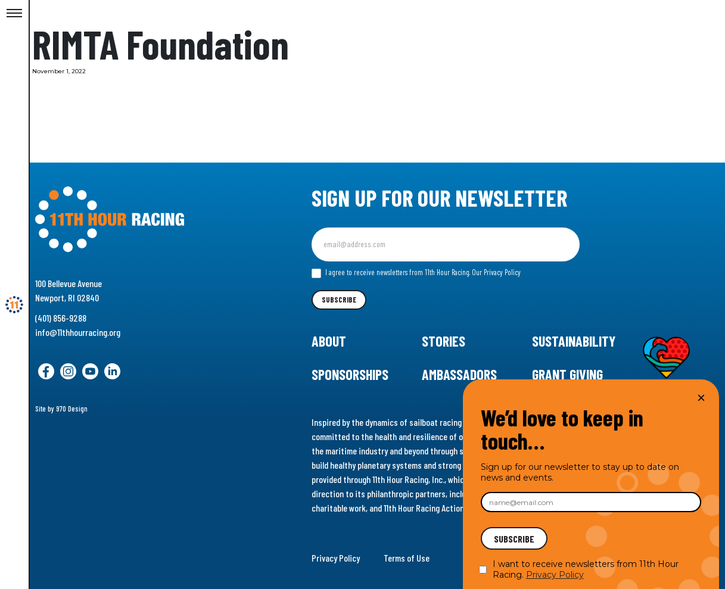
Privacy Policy (336, 557)
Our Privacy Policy (496, 272)
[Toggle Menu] (14, 13)
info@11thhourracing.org (77, 332)
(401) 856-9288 (60, 317)
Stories (443, 341)
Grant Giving (567, 374)
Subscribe (339, 299)
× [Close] (701, 397)
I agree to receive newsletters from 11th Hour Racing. (416, 272)
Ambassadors (459, 374)
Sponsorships (350, 374)
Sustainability (573, 341)
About (329, 341)
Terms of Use (407, 557)
